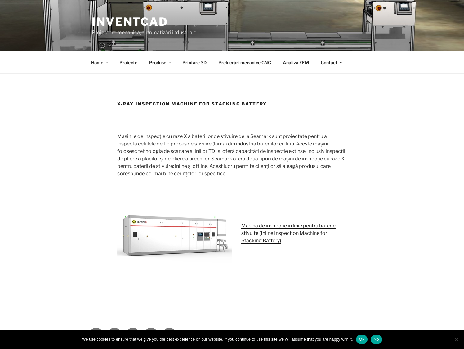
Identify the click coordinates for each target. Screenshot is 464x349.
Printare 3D (194, 62)
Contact (332, 62)
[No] (456, 339)
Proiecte (128, 62)
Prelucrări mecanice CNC (244, 62)
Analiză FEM (296, 62)
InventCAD (130, 22)
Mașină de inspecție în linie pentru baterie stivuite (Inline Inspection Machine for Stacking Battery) (288, 233)
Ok (361, 339)
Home (100, 62)
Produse (160, 62)
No (376, 339)
